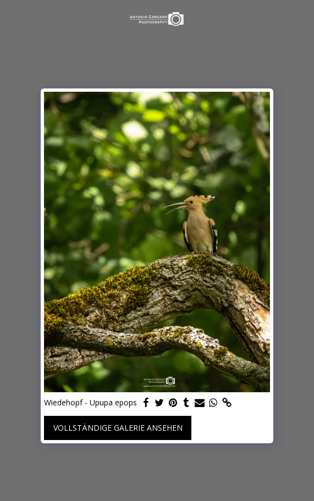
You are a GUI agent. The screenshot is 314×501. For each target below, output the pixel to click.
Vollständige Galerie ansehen (118, 427)
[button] (12, 18)
